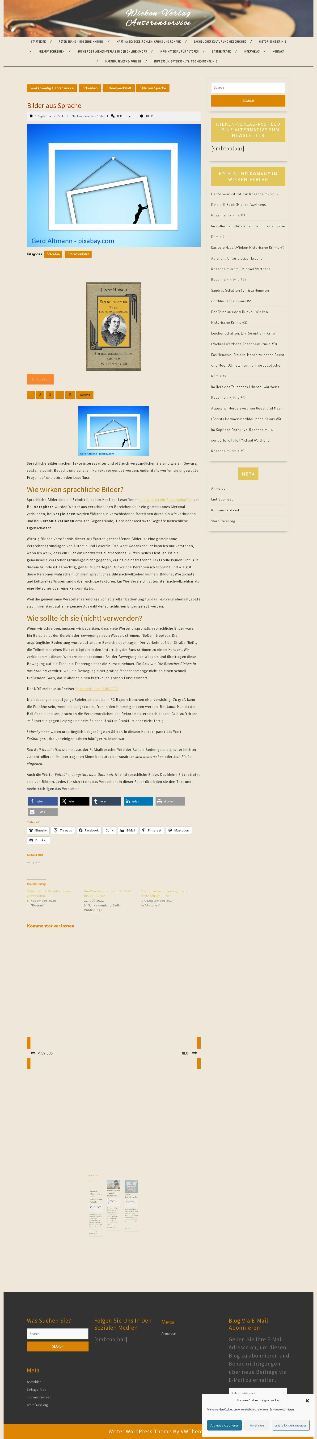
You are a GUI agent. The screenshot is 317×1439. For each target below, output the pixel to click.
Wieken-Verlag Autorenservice (158, 18)
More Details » (40, 379)
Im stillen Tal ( (222, 226)
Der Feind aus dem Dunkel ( (233, 312)
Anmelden (219, 488)
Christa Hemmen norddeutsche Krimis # (246, 419)
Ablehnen (257, 1425)
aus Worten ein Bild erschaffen (166, 499)
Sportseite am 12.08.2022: (97, 688)
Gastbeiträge (221, 51)
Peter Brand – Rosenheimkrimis (81, 41)
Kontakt (278, 51)
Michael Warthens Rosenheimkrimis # (244, 344)
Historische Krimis (272, 41)
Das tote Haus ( (223, 247)
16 (70, 395)
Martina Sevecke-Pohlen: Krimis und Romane (149, 41)
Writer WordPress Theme (140, 1431)
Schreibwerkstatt (118, 88)
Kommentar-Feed (225, 510)
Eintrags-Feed (222, 499)
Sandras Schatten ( (226, 290)
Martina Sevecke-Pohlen (123, 61)
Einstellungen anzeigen (291, 1425)
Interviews (252, 51)
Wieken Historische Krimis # (259, 247)
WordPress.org (223, 521)
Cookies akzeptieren (224, 1425)
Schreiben (90, 88)
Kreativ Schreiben (51, 51)
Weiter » (85, 395)
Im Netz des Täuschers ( (230, 387)
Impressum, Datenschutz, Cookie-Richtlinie (185, 61)
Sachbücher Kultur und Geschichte (220, 41)
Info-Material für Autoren (179, 51)
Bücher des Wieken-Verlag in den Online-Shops (112, 51)
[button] (307, 1400)
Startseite (38, 41)
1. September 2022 (47, 116)
